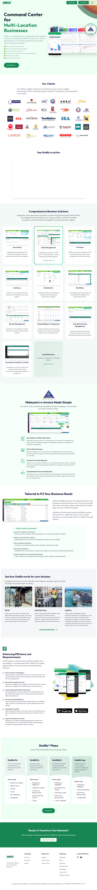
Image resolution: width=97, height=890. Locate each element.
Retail (8, 612)
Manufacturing (41, 612)
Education (62, 863)
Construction (63, 872)
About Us (27, 857)
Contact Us (83, 2)
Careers (26, 863)
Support (44, 857)
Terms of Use (45, 863)
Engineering (62, 869)
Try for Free (71, 2)
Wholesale (62, 857)
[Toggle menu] (92, 2)
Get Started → (11, 65)
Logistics (69, 612)
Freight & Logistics (64, 875)
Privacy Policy (46, 860)
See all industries (48, 631)
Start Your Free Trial (48, 841)
